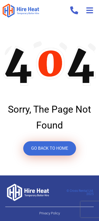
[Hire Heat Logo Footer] (28, 192)
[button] (89, 10)
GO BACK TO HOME (49, 148)
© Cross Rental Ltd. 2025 (80, 192)
